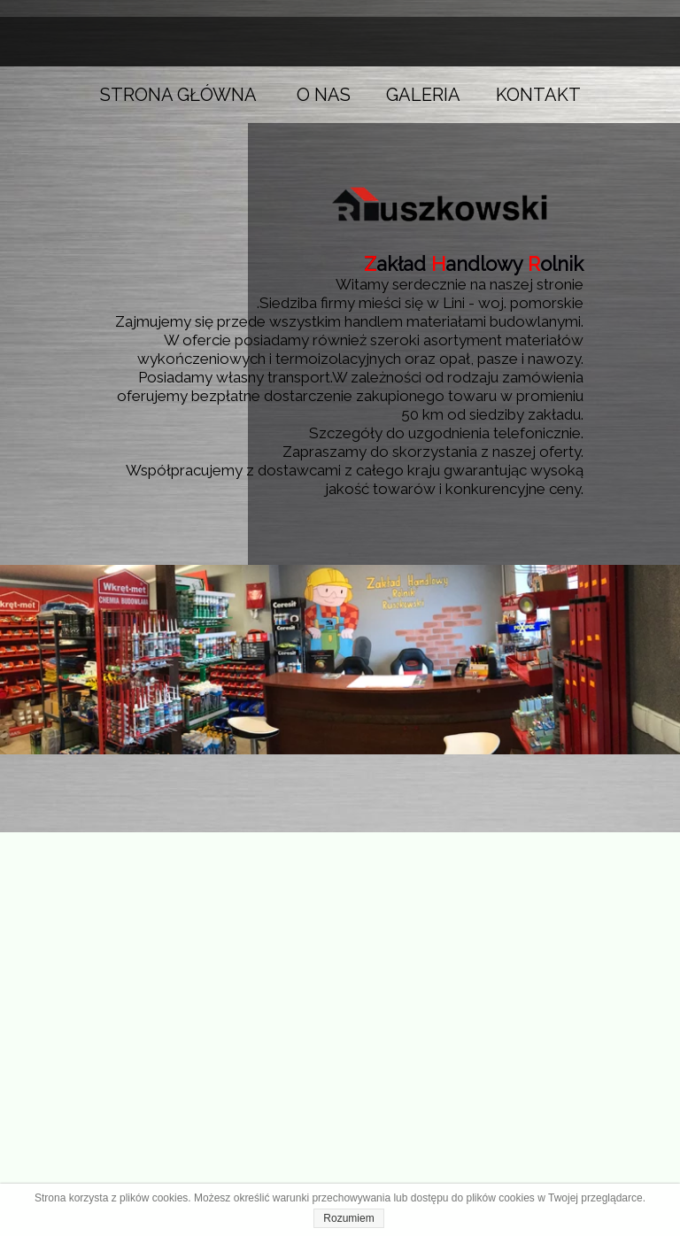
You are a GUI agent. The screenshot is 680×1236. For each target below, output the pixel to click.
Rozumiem (348, 1218)
